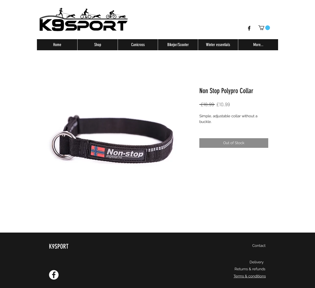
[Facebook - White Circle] (54, 275)
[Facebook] (249, 28)
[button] (264, 27)
